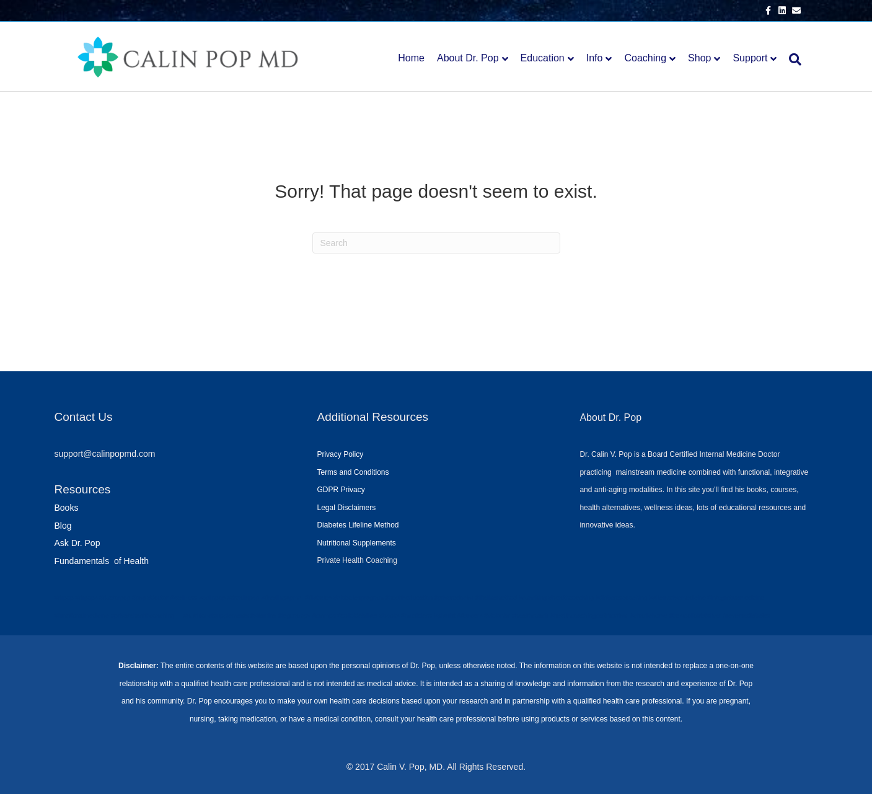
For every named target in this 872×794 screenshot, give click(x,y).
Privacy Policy (340, 454)
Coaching (645, 58)
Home (411, 58)
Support (750, 58)
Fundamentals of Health (102, 561)
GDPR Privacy (340, 489)
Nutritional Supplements (356, 543)
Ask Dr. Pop (77, 543)
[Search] (792, 59)
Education (543, 58)
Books (67, 508)
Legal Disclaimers (346, 507)
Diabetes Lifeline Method (358, 525)
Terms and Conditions (353, 472)
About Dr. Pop (468, 58)
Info (594, 58)
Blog (63, 526)
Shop (699, 58)
